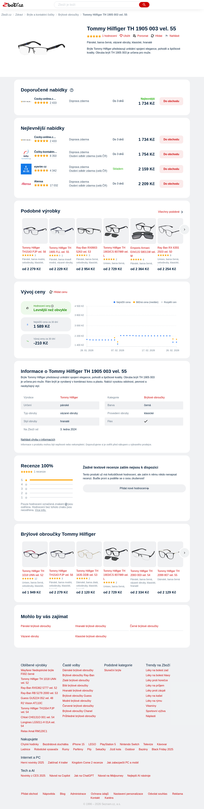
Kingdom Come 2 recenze (87, 762)
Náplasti (151, 716)
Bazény (143, 749)
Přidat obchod (29, 793)
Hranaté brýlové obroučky (90, 626)
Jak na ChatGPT (84, 775)
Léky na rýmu (154, 700)
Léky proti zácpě (155, 690)
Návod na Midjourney (110, 775)
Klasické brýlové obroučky (90, 636)
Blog (62, 793)
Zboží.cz (6, 14)
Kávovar (162, 744)
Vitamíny (151, 705)
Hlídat (156, 35)
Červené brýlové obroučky (78, 705)
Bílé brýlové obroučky (75, 685)
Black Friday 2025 (162, 749)
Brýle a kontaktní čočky (41, 14)
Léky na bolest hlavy (158, 675)
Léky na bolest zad (157, 670)
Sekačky (100, 749)
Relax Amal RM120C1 (34, 731)
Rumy (65, 749)
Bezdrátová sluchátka (55, 744)
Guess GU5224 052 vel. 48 (37, 698)
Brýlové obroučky (68, 14)
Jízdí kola (115, 749)
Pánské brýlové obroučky (36, 626)
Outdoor (130, 749)
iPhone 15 (78, 744)
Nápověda (49, 793)
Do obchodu (171, 101)
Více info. (40, 510)
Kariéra (109, 797)
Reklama (177, 793)
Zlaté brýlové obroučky (75, 680)
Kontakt (95, 797)
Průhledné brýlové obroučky (79, 716)
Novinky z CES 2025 (33, 775)
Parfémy (78, 749)
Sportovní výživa (155, 711)
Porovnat (140, 35)
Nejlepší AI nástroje (138, 775)
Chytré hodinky (30, 744)
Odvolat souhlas (157, 793)
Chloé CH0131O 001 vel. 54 (37, 717)
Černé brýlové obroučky (144, 626)
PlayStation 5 (108, 744)
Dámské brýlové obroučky (77, 670)
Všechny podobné (170, 211)
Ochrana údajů (100, 793)
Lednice (25, 749)
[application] (126, 326)
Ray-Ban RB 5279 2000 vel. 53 (39, 693)
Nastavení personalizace (128, 793)
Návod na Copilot (59, 775)
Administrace (78, 793)
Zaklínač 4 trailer (58, 762)
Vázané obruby (30, 636)
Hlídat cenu (58, 292)
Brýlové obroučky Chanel (77, 711)
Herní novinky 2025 (32, 762)
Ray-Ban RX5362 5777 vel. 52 (39, 687)
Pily (89, 749)
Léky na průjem (155, 685)
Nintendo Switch (129, 744)
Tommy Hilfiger (69, 397)
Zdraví (19, 14)
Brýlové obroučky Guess (76, 695)
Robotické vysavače (46, 749)
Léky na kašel (154, 695)
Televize (148, 744)
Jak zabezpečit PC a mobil (123, 762)
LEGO (92, 744)
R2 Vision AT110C (31, 703)
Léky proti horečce (157, 680)
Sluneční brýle (112, 670)
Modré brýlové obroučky (76, 700)
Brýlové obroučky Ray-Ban (78, 675)
